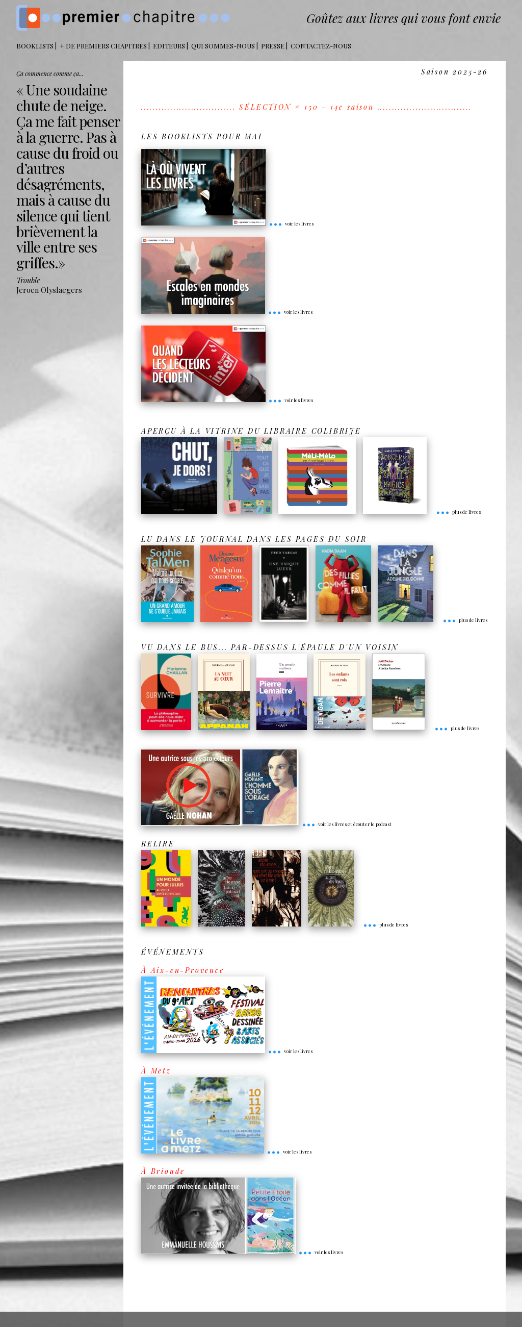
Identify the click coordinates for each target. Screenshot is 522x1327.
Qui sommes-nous (223, 45)
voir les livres (291, 223)
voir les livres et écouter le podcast (347, 824)
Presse (272, 45)
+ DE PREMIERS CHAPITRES (103, 45)
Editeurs (169, 45)
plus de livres (458, 512)
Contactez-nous (321, 45)
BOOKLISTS (35, 45)
